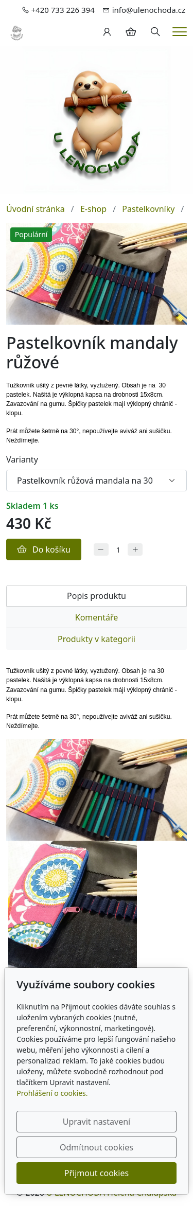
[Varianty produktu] (96, 480)
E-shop (93, 209)
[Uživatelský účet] (107, 32)
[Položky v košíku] (130, 32)
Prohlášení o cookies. (51, 1093)
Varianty (22, 459)
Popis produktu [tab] (96, 595)
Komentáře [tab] (96, 617)
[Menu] (179, 31)
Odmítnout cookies (96, 1147)
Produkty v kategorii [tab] (96, 639)
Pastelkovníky (148, 209)
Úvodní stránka (35, 209)
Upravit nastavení (96, 1121)
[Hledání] (155, 32)
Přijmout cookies (96, 1173)
